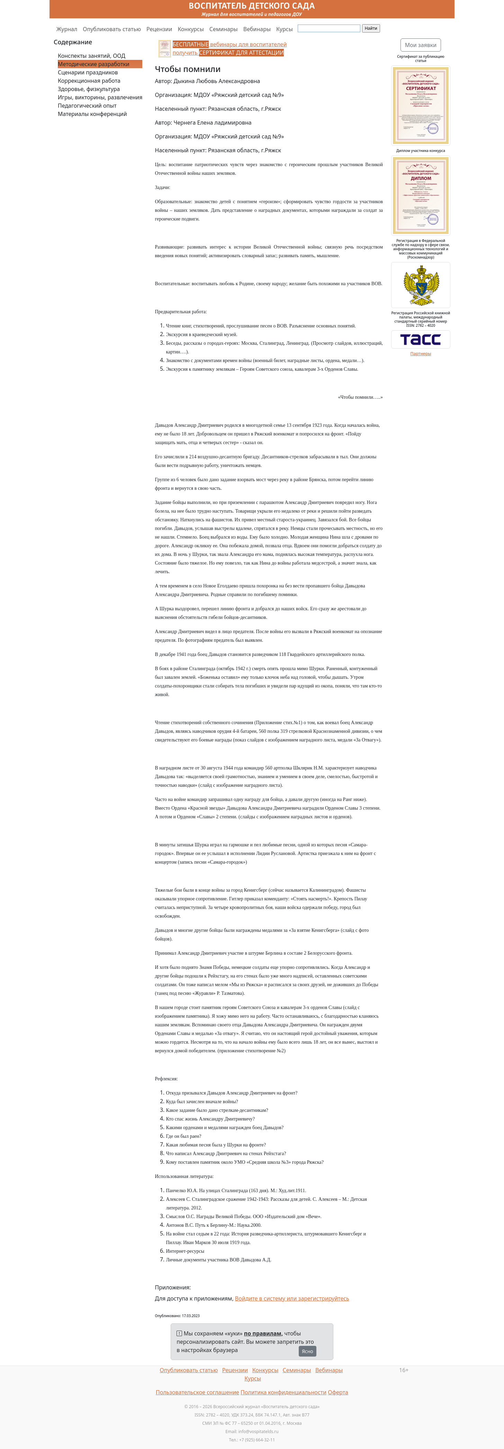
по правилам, (263, 1333)
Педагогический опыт (87, 105)
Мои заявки (421, 45)
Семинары (223, 29)
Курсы (284, 29)
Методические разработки (93, 64)
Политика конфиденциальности (283, 1392)
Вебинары (257, 29)
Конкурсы (191, 29)
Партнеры (421, 354)
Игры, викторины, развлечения (100, 97)
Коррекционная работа (89, 80)
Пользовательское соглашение (197, 1392)
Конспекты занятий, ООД (91, 56)
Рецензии (159, 29)
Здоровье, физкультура (89, 89)
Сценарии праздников (88, 72)
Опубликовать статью (112, 29)
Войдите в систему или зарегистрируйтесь (292, 1298)
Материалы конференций (92, 114)
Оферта (338, 1392)
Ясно (307, 1351)
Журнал (66, 29)
